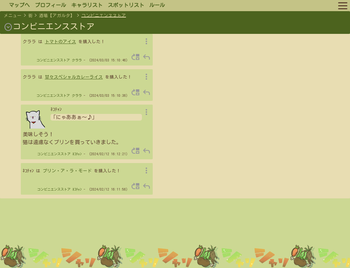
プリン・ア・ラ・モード (67, 171)
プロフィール (50, 5)
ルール (157, 5)
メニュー (13, 15)
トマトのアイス (60, 41)
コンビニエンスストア (103, 15)
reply (146, 56)
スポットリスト (126, 5)
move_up (135, 56)
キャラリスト (87, 5)
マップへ (19, 5)
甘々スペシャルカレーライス (74, 77)
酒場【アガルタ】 (57, 15)
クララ (77, 60)
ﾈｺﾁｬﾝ (77, 154)
